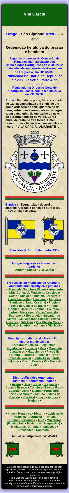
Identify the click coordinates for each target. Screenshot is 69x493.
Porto (54, 354)
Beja (27, 384)
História (39, 413)
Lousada (31, 348)
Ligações (49, 426)
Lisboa (37, 390)
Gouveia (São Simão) (33, 318)
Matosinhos (36, 351)
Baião (34, 345)
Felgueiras (48, 345)
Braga (37, 384)
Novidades (25, 430)
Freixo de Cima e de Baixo (27, 305)
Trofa (56, 358)
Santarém (25, 394)
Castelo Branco (16, 387)
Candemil (39, 299)
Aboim (19, 269)
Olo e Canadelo (47, 312)
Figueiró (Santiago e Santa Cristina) (35, 301)
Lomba (39, 309)
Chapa (31, 269)
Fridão (53, 305)
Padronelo (16, 315)
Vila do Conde (31, 361)
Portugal (50, 416)
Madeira (33, 400)
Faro (58, 387)
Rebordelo (33, 315)
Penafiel (42, 354)
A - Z (41, 420)
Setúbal (40, 394)
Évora (48, 387)
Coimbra (36, 387)
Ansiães (25, 295)
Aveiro (16, 384)
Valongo (13, 361)
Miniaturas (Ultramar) (26, 426)
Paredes (28, 354)
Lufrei (13, 312)
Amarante (20, 345)
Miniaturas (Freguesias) (43, 423)
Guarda (13, 390)
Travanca (12, 322)
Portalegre (51, 390)
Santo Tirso (42, 358)
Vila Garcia (46, 269)
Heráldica (24, 413)
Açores (53, 397)
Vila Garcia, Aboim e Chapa (26, 325)
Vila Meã (54, 325)
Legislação (55, 413)
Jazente (26, 309)
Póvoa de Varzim (19, 358)
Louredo (53, 309)
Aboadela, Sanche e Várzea (27, 289)
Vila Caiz (27, 322)
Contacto (42, 430)
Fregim (54, 302)
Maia (43, 348)
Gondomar (14, 348)
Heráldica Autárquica (27, 416)
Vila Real (29, 397)
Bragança (50, 384)
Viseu (41, 397)
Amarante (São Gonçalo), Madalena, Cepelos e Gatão (36, 292)
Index (12, 413)
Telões (55, 318)
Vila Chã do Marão (48, 322)
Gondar (13, 309)
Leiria (25, 390)
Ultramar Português (21, 420)
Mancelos (27, 312)
